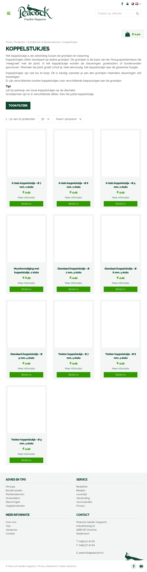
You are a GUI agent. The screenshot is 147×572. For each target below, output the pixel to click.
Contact (10, 533)
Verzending (83, 498)
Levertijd (81, 494)
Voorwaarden (84, 501)
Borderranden (14, 490)
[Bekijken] (132, 34)
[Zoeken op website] (118, 13)
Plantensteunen (15, 494)
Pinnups (10, 486)
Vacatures (11, 529)
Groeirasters (13, 498)
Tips (8, 525)
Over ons (11, 522)
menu (8, 13)
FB (122, 4)
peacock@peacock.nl (91, 552)
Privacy (80, 505)
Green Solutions (68, 566)
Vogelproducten (15, 505)
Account (127, 4)
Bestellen (82, 486)
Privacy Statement (47, 566)
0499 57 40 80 (87, 541)
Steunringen (13, 501)
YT (141, 566)
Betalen (81, 490)
